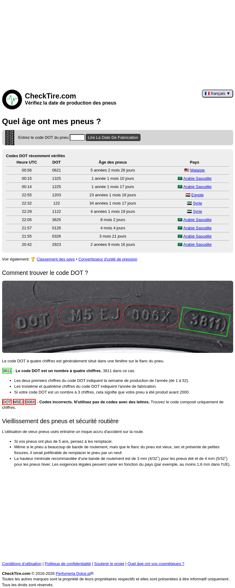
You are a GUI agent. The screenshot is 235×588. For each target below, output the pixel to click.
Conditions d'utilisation (22, 563)
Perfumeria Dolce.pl (73, 573)
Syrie (197, 203)
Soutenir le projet (109, 563)
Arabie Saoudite (197, 178)
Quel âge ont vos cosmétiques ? (156, 563)
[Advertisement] (117, 43)
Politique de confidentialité (68, 563)
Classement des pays (56, 259)
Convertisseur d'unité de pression (107, 259)
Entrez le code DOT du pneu (51, 137)
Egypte (197, 195)
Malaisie (197, 170)
